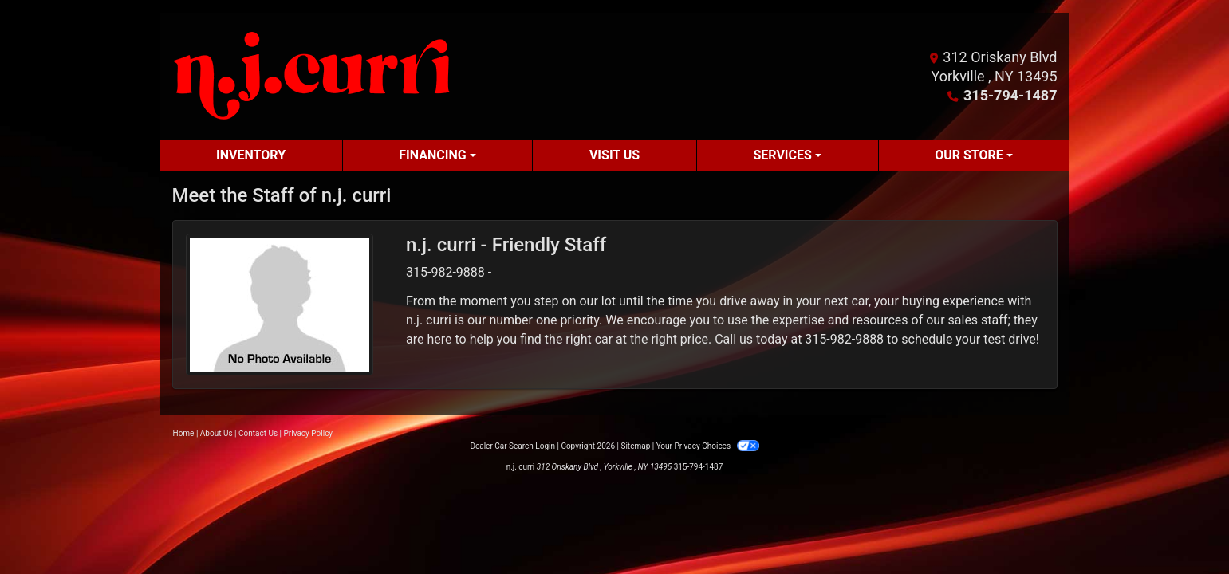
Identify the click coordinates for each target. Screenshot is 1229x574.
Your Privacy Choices (707, 446)
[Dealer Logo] (311, 76)
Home (184, 433)
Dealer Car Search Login (512, 446)
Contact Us (258, 433)
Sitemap (635, 446)
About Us (216, 433)
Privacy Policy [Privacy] (308, 433)
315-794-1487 (1010, 95)
